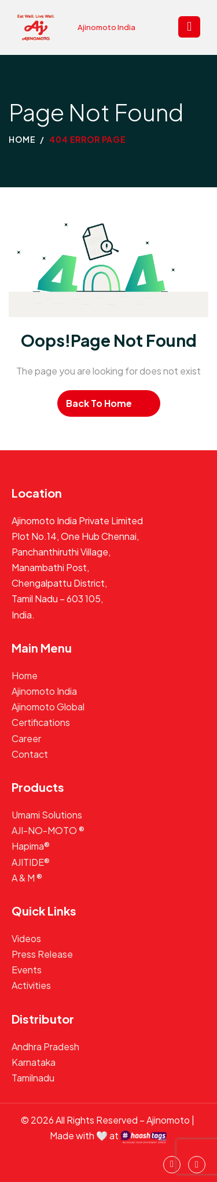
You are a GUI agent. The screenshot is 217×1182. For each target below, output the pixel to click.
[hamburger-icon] (189, 27)
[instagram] (172, 1164)
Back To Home (99, 403)
